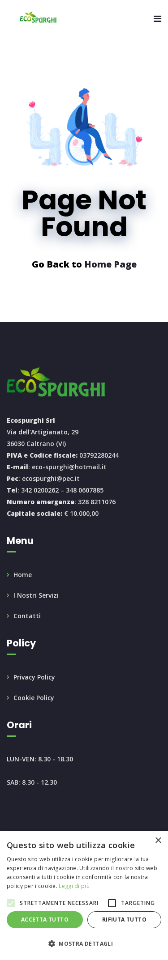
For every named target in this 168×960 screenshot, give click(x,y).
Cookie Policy (33, 697)
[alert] (84, 895)
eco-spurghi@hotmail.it (69, 467)
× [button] (158, 840)
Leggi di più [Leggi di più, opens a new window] (74, 886)
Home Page (110, 264)
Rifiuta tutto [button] (124, 919)
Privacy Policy (34, 677)
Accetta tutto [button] (45, 919)
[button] (84, 944)
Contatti (27, 616)
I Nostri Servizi (36, 595)
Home (22, 574)
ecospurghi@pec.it (51, 478)
